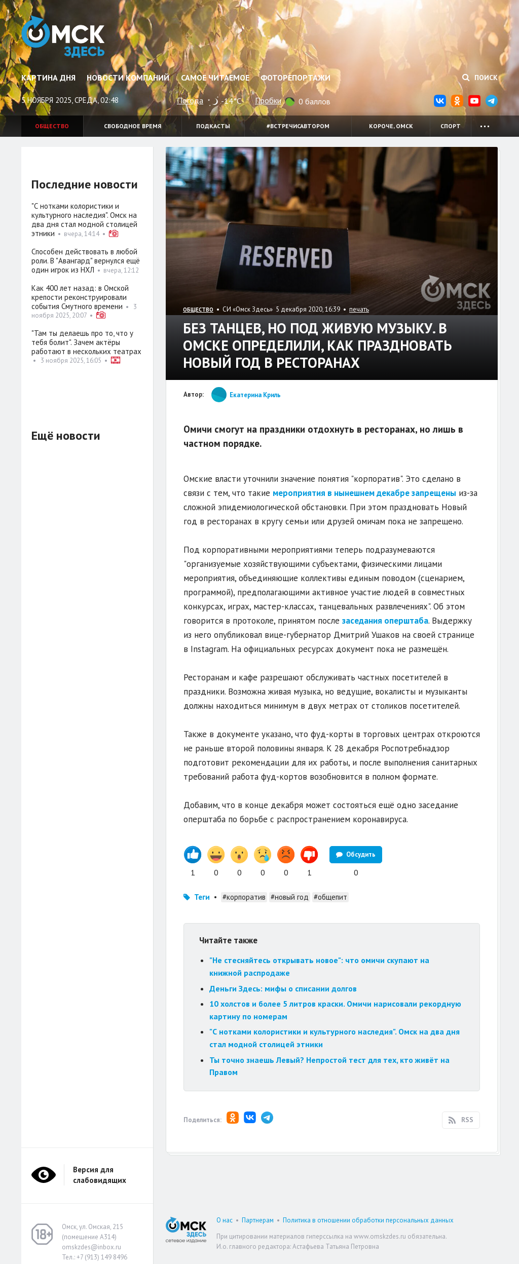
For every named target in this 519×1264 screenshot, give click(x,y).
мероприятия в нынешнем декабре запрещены (364, 493)
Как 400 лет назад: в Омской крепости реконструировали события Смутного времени (80, 297)
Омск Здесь (63, 36)
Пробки (268, 100)
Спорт (450, 126)
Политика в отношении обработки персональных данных (368, 1220)
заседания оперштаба (385, 620)
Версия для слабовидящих (99, 1175)
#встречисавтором (298, 126)
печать (359, 309)
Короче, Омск (391, 126)
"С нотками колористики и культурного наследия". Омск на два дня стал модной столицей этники (84, 219)
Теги (202, 897)
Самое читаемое (215, 77)
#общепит (330, 897)
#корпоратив (244, 897)
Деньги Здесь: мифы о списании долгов (283, 988)
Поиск (480, 77)
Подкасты (213, 126)
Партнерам (258, 1220)
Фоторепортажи (295, 77)
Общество (52, 126)
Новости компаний (128, 77)
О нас (224, 1220)
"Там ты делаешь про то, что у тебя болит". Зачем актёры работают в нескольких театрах (86, 342)
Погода (190, 100)
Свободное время (132, 126)
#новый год (290, 897)
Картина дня (48, 77)
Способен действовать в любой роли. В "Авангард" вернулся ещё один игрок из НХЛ (85, 261)
